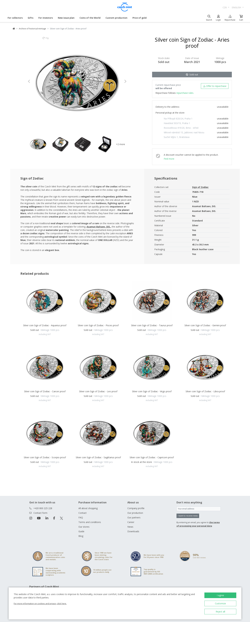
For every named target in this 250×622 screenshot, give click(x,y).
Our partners (133, 517)
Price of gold (139, 17)
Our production (135, 512)
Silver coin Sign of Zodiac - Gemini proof (205, 325)
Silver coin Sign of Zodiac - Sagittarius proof (98, 457)
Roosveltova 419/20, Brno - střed (181, 127)
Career (130, 522)
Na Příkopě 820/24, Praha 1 (178, 118)
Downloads (133, 531)
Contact (82, 512)
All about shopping (88, 508)
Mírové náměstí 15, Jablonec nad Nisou (184, 132)
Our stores (83, 526)
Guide (81, 531)
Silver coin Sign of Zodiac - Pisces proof (98, 325)
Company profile (135, 508)
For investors (45, 17)
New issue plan (66, 17)
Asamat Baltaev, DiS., (99, 226)
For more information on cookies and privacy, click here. (40, 603)
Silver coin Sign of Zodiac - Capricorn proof (152, 457)
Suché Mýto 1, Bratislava (176, 137)
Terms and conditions (89, 522)
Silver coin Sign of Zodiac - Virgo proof (152, 391)
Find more (169, 158)
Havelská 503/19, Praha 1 (177, 123)
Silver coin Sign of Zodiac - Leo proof (98, 391)
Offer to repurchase (214, 86)
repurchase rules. (185, 92)
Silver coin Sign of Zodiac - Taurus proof (152, 325)
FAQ (80, 517)
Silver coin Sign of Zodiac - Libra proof (205, 391)
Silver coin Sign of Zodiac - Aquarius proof (44, 325)
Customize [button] (220, 603)
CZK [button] (225, 7)
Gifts (30, 17)
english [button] (237, 7)
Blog (80, 535)
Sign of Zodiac (200, 187)
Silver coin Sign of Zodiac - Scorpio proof (45, 457)
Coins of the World (90, 17)
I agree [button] (220, 595)
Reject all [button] (220, 611)
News (130, 526)
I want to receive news (188, 515)
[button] (35, 81)
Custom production (116, 17)
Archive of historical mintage (32, 28)
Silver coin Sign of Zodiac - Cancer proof (45, 391)
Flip (46, 39)
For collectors (15, 17)
